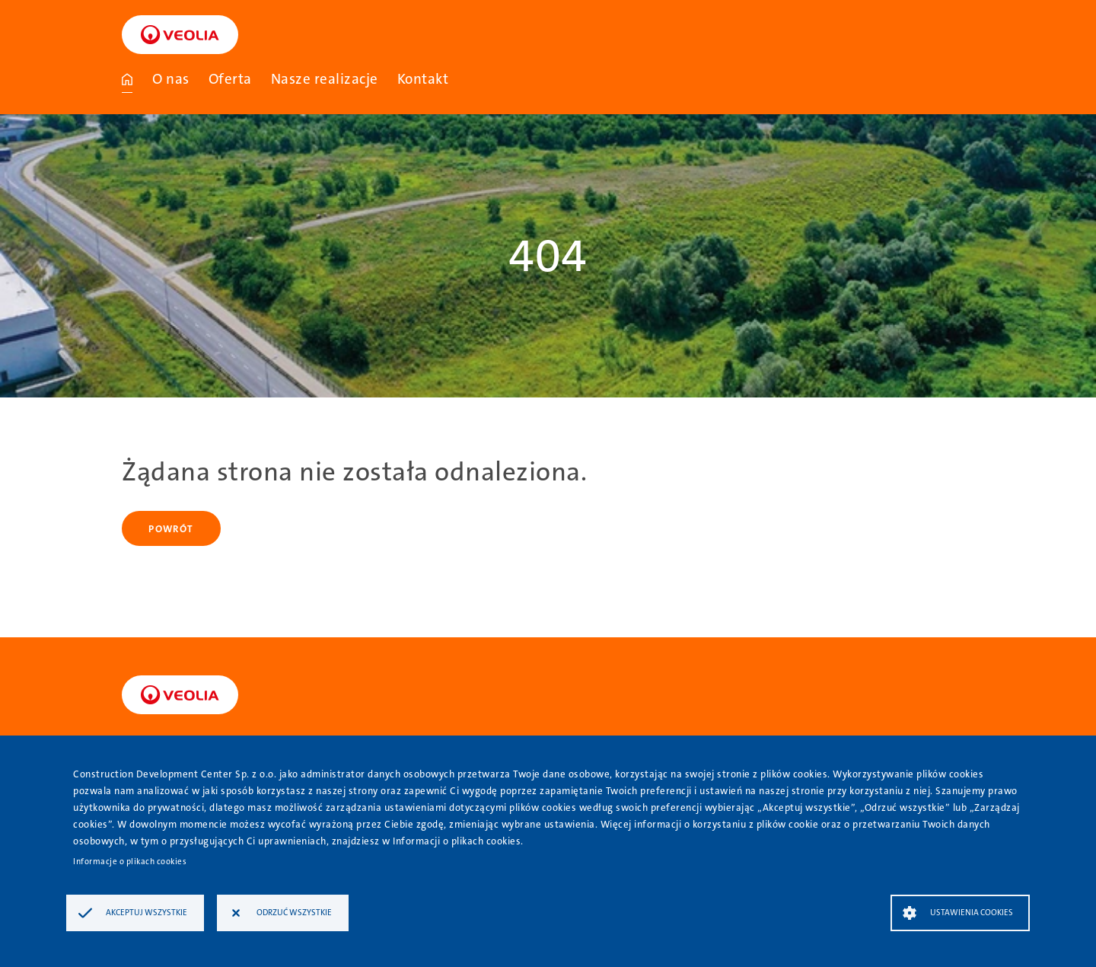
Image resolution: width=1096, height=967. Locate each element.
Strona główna (127, 79)
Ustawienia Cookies (971, 912)
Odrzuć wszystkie (294, 912)
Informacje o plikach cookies (129, 861)
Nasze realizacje (324, 78)
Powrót (170, 528)
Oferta (230, 78)
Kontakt (423, 78)
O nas (171, 78)
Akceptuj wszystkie (146, 912)
